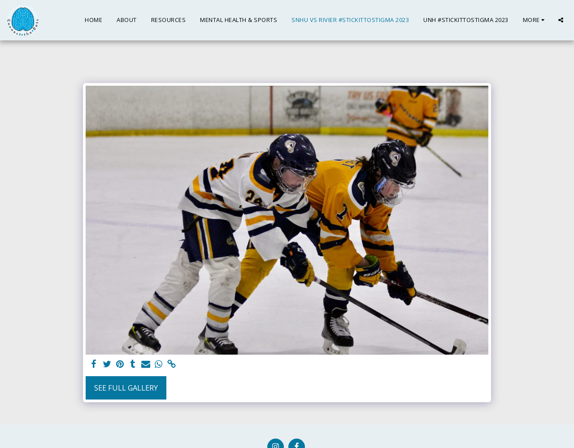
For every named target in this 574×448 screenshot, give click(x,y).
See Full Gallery (126, 387)
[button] (561, 20)
